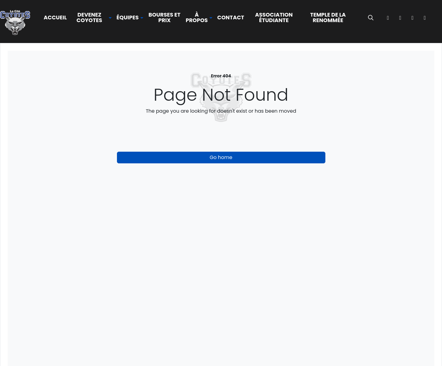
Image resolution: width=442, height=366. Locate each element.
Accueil (55, 17)
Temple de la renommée (328, 17)
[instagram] (400, 17)
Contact (230, 17)
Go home (221, 157)
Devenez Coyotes (89, 17)
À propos (197, 17)
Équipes (128, 18)
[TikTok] (412, 17)
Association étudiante (274, 17)
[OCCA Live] (437, 17)
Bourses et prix (164, 17)
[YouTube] (425, 17)
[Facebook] (388, 17)
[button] (92, 17)
